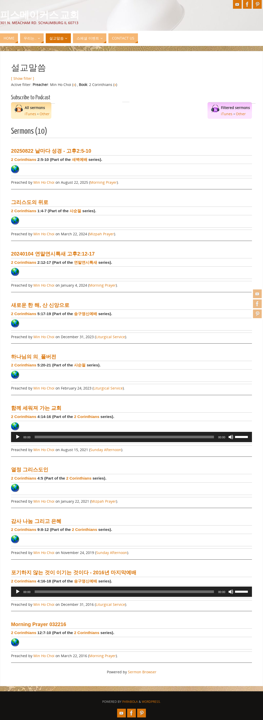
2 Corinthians (23, 159)
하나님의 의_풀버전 (33, 356)
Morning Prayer (103, 182)
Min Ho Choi (43, 182)
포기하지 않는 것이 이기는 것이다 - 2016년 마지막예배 (73, 572)
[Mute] (230, 437)
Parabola (130, 701)
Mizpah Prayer (101, 233)
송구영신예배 (85, 314)
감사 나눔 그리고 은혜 (36, 521)
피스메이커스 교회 (39, 14)
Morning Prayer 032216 (38, 624)
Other (45, 113)
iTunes (30, 113)
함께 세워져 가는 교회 (36, 408)
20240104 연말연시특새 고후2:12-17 (53, 254)
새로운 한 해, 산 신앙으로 (40, 305)
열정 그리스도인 (29, 469)
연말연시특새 (85, 262)
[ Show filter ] (22, 78)
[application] (131, 437)
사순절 (75, 211)
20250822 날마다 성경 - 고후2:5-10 (51, 151)
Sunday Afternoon (105, 449)
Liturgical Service (110, 336)
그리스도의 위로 (29, 202)
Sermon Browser (142, 671)
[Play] (17, 437)
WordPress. (151, 701)
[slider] (124, 437)
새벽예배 (79, 159)
